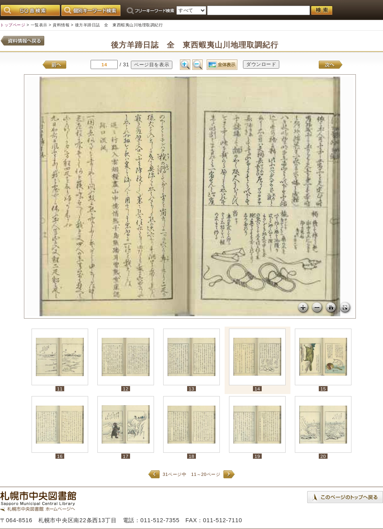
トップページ (12, 25)
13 (191, 388)
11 (60, 388)
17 (125, 456)
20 (323, 456)
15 (323, 388)
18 (191, 456)
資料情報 (61, 25)
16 (60, 456)
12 (125, 388)
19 (257, 456)
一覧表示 (39, 25)
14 (257, 388)
